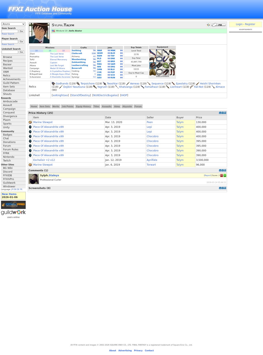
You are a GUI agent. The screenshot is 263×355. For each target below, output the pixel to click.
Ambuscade (10, 101)
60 (94, 56)
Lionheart (176, 86)
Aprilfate (152, 160)
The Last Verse (57, 54)
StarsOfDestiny (80, 95)
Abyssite (127, 106)
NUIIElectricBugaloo (105, 95)
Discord (7, 171)
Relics (6, 75)
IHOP (124, 95)
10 (36, 51)
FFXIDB (7, 175)
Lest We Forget (57, 66)
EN (15, 189)
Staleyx (54, 175)
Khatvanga (126, 86)
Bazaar (7, 64)
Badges (7, 134)
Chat (6, 138)
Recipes (8, 60)
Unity (6, 127)
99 (109, 51)
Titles (96, 106)
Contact (149, 350)
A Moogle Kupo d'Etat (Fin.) (62, 74)
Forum (7, 145)
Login (239, 24)
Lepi (149, 127)
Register (250, 24)
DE (18, 189)
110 (94, 53)
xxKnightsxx (60, 95)
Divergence (10, 116)
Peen (150, 122)
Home (34, 106)
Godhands (62, 83)
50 (94, 71)
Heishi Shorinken (210, 83)
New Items (9, 194)
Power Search (8, 34)
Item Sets (9, 86)
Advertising (125, 350)
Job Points (67, 106)
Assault (7, 105)
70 (94, 51)
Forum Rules (10, 149)
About (112, 350)
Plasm (6, 120)
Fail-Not (198, 86)
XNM (6, 71)
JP (12, 189)
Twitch (7, 160)
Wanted (8, 68)
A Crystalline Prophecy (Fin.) (63, 71)
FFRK (6, 153)
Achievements (12, 79)
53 (94, 77)
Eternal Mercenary (58, 60)
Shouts (7, 94)
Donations (9, 142)
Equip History (83, 106)
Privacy (138, 350)
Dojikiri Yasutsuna (74, 86)
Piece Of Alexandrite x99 (48, 127)
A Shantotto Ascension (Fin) (63, 77)
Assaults (107, 106)
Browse (7, 57)
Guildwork (9, 182)
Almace (220, 86)
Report (208, 175)
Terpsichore (88, 83)
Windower (9, 186)
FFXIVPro (8, 179)
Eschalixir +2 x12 (44, 160)
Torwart (151, 164)
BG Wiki (8, 168)
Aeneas (134, 83)
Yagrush (102, 86)
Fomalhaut (151, 86)
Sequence (157, 83)
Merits (56, 106)
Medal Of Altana (57, 68)
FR (21, 189)
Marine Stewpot (43, 122)
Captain (53, 63)
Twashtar (112, 83)
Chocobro (152, 136)
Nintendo (8, 157)
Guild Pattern (11, 83)
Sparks (7, 123)
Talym (180, 122)
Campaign (9, 108)
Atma (117, 106)
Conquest (9, 112)
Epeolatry (182, 83)
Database (9, 90)
